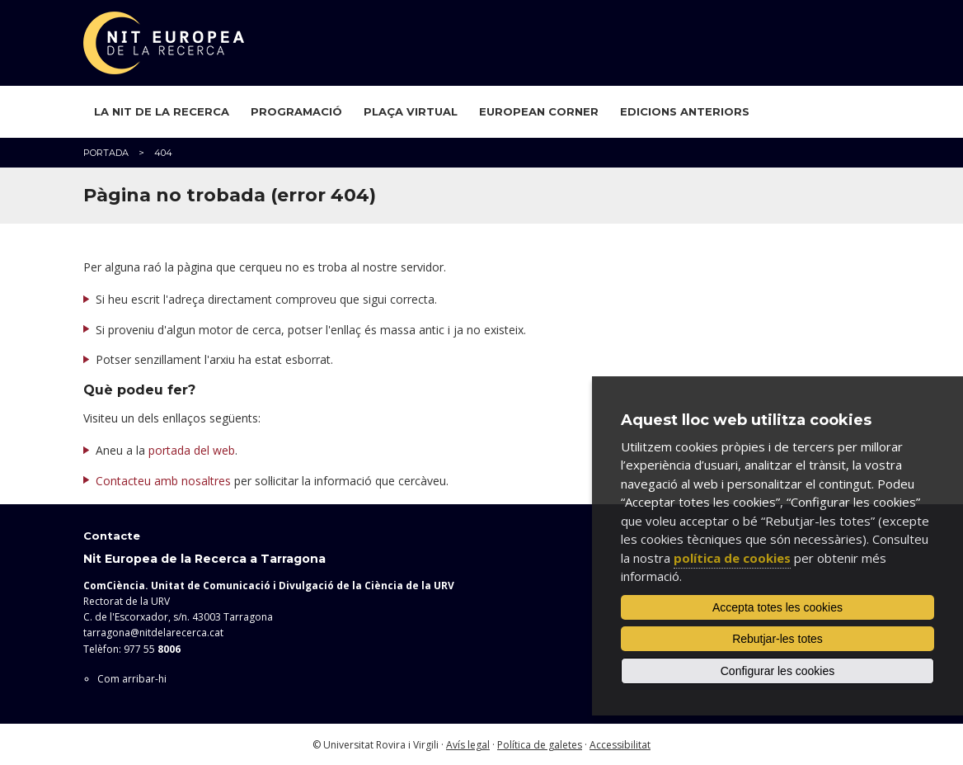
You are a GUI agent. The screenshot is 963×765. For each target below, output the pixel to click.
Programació (296, 111)
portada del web (191, 450)
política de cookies (732, 558)
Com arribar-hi (132, 679)
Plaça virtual (411, 111)
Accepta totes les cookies (777, 607)
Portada (106, 152)
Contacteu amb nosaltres (163, 481)
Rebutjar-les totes (777, 638)
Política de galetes (539, 745)
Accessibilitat (620, 745)
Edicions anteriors (684, 111)
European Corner (539, 111)
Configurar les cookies (778, 671)
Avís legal (468, 745)
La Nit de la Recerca (161, 111)
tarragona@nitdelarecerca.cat (153, 633)
